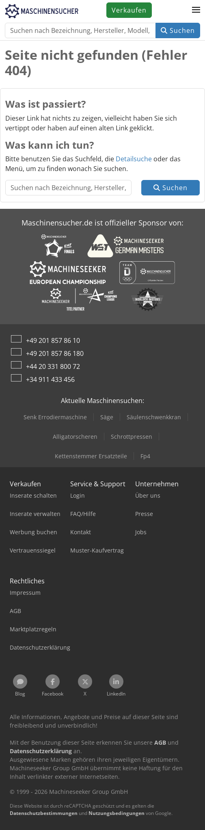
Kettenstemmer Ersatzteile (91, 456)
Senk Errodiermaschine (55, 417)
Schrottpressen (131, 436)
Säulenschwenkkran (154, 417)
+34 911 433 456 (50, 379)
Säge (106, 417)
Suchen (178, 30)
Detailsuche (134, 158)
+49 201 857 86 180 (55, 353)
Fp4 (145, 456)
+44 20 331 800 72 (53, 366)
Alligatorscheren (75, 436)
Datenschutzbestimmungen (44, 813)
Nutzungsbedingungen (116, 813)
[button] (196, 10)
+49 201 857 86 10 (53, 340)
